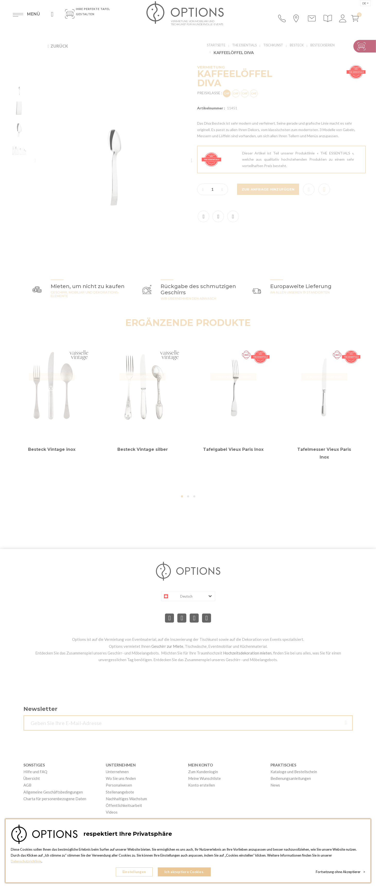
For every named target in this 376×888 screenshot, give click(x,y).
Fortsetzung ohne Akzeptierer (340, 872)
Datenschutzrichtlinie (26, 862)
